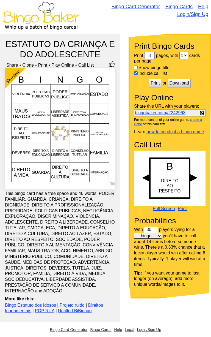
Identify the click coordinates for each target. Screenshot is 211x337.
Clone (28, 65)
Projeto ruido (72, 305)
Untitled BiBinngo (75, 310)
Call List (86, 65)
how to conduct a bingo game (175, 131)
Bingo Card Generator (136, 6)
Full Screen (164, 208)
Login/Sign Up (192, 14)
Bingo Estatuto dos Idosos (30, 305)
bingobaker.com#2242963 (160, 112)
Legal (129, 329)
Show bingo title (152, 67)
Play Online (62, 65)
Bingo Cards (179, 6)
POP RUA (44, 310)
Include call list (150, 73)
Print (42, 65)
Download (179, 83)
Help (203, 6)
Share (12, 65)
